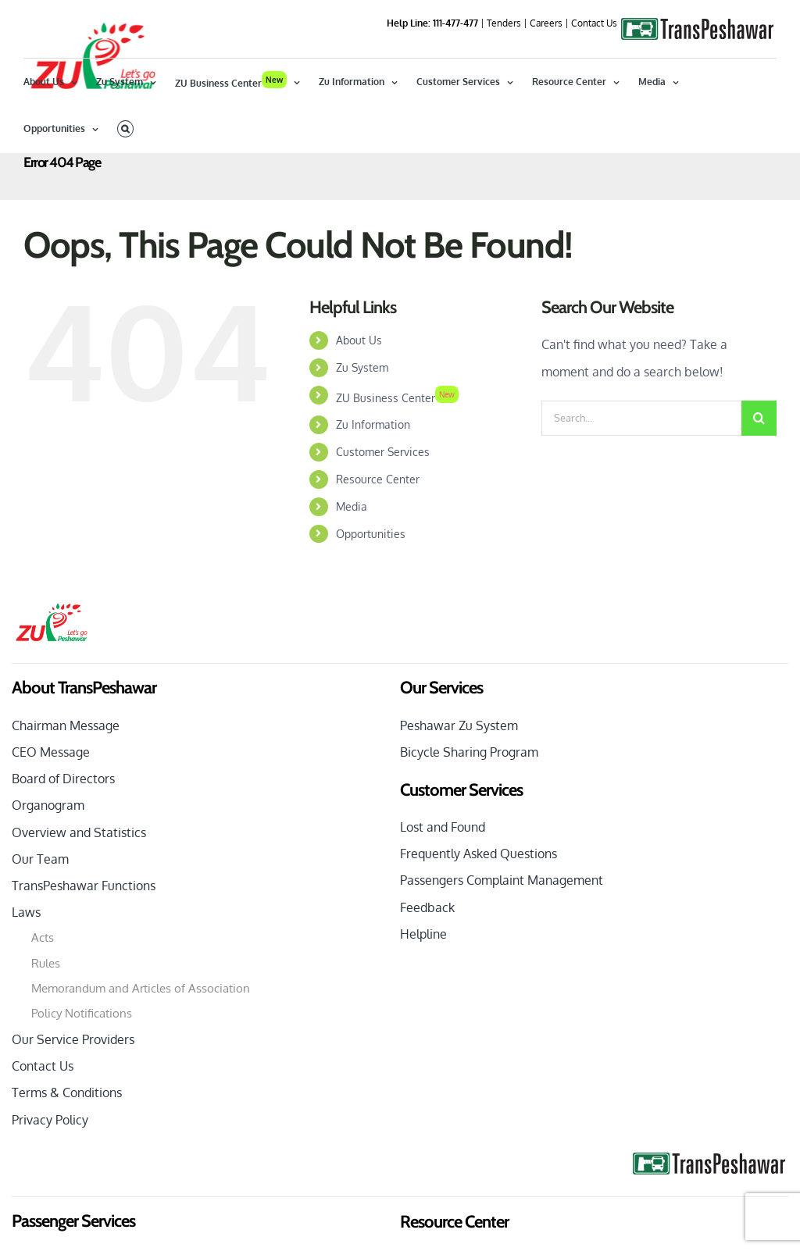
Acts (42, 1014)
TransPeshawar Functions (83, 962)
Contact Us (594, 23)
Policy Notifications (81, 1089)
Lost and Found (442, 903)
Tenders (504, 23)
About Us (359, 416)
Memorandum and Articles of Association (140, 1064)
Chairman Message (66, 802)
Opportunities (370, 610)
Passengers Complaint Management (501, 956)
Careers (546, 23)
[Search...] (641, 494)
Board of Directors (63, 855)
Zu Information (373, 501)
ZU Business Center (397, 474)
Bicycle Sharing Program (469, 828)
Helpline (423, 1010)
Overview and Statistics (79, 909)
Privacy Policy (50, 1196)
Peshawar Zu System (459, 802)
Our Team (40, 935)
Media (351, 583)
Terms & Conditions (67, 1169)
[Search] (759, 494)
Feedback (427, 984)
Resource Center (378, 555)
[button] (125, 128)
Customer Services (383, 528)
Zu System (362, 444)
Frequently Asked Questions (478, 930)
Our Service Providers (73, 1116)
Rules (45, 1039)
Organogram (48, 881)
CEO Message (51, 828)
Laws (26, 988)
